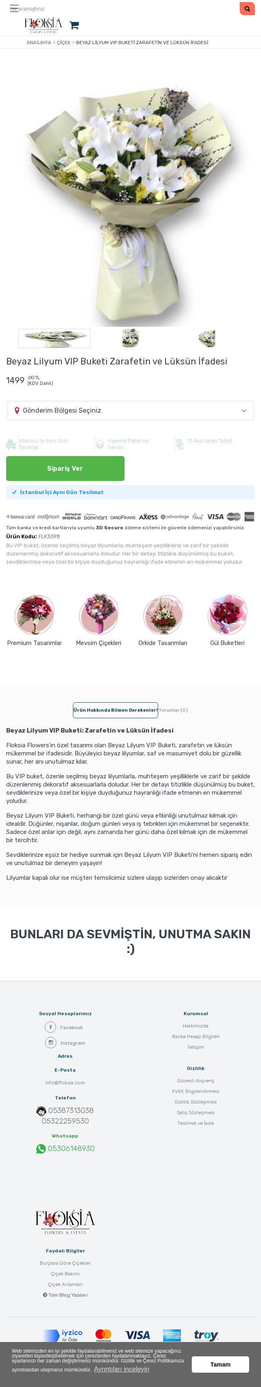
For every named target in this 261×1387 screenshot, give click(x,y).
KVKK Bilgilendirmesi (196, 1092)
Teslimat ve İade (195, 1124)
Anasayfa (39, 42)
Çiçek (63, 42)
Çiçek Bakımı (65, 1274)
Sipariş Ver (65, 469)
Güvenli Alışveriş (195, 1081)
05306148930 (65, 1150)
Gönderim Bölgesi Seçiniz (62, 411)
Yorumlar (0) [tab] (173, 711)
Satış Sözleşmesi (196, 1113)
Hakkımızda (196, 1027)
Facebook (64, 1028)
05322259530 (65, 1121)
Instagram (65, 1043)
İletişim (196, 1048)
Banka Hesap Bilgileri (196, 1037)
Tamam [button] (221, 1354)
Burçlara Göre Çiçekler (65, 1264)
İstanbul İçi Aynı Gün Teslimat (58, 493)
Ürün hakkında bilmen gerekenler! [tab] (115, 711)
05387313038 (71, 1111)
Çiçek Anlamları (65, 1285)
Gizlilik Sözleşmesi (196, 1103)
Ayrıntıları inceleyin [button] (148, 1374)
